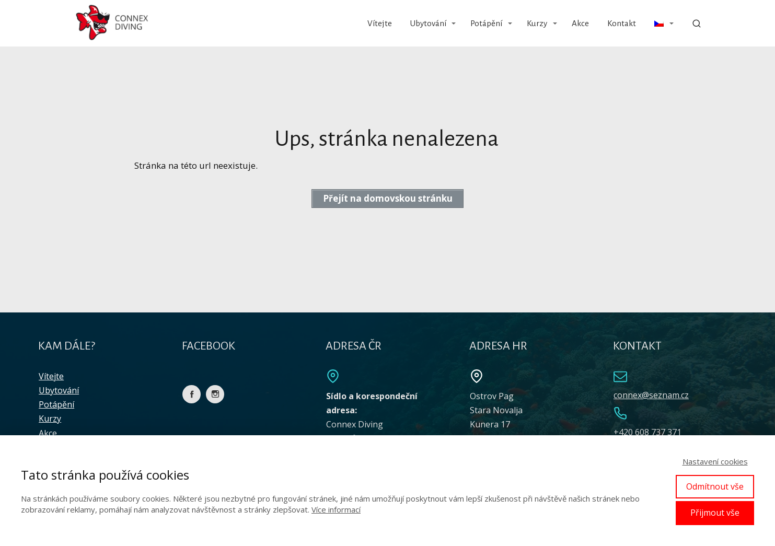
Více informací (336, 509)
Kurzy (537, 23)
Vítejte (379, 23)
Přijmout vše (714, 512)
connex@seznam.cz (651, 395)
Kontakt (621, 23)
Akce (580, 23)
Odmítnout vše (715, 486)
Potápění (486, 23)
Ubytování (428, 23)
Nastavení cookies (715, 461)
